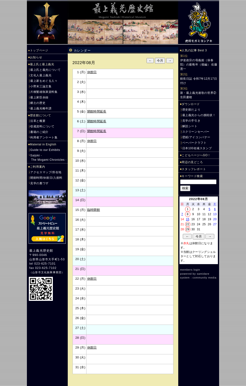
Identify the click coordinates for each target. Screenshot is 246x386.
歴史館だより (191, 109)
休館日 (92, 72)
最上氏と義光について (45, 69)
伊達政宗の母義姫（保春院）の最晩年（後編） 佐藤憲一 (198, 65)
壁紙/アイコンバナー (196, 137)
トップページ (39, 50)
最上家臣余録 (39, 97)
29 (187, 229)
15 (187, 219)
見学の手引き (191, 120)
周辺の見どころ (192, 162)
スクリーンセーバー (195, 131)
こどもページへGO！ (196, 155)
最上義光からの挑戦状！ (199, 115)
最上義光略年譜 (40, 108)
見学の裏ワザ (39, 183)
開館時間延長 (96, 111)
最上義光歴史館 (41, 250)
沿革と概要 (37, 121)
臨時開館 (93, 210)
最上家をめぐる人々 (43, 81)
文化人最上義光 (40, 75)
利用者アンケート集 (43, 137)
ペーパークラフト (194, 142)
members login (190, 269)
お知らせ (36, 57)
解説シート (189, 126)
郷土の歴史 (37, 103)
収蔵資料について (42, 126)
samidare (203, 273)
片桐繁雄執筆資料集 (43, 92)
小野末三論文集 (40, 86)
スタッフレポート (194, 169)
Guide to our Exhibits (45, 150)
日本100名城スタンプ (197, 148)
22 (187, 224)
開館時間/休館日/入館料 (46, 177)
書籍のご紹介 (39, 132)
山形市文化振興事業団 (47, 272)
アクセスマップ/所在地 (46, 172)
